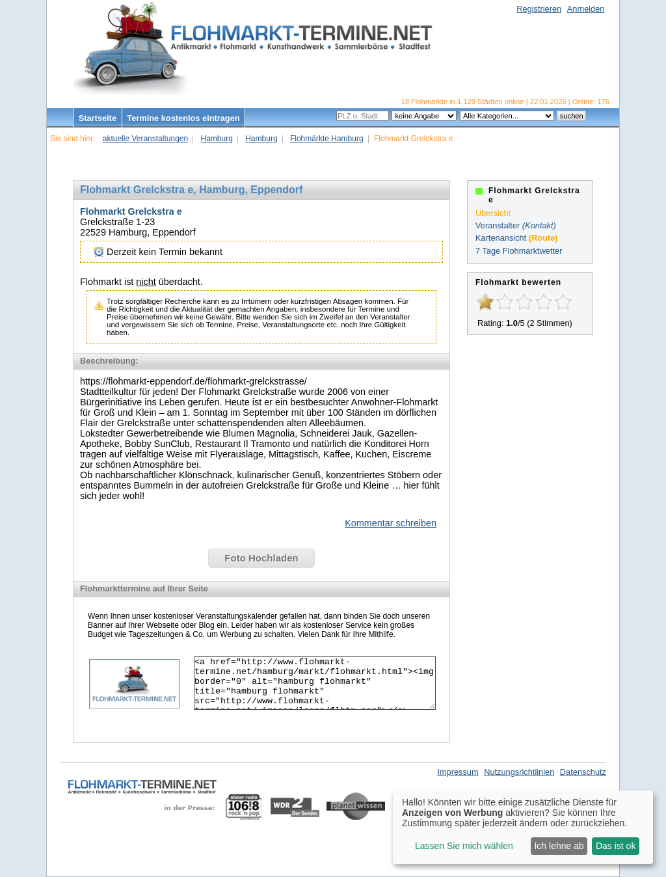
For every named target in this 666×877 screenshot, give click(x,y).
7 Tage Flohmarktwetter (518, 251)
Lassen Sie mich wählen (464, 846)
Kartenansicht (500, 238)
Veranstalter (497, 225)
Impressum (457, 772)
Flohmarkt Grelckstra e (131, 211)
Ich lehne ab (558, 846)
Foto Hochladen (261, 557)
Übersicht (493, 213)
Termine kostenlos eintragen (183, 118)
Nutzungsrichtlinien (519, 772)
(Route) (543, 238)
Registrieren (538, 9)
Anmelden (586, 9)
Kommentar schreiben (390, 523)
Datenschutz (583, 772)
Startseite (97, 118)
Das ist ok (615, 846)
